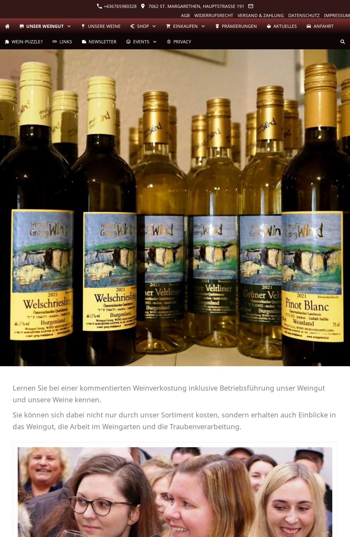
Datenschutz (304, 15)
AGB (185, 15)
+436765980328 (117, 6)
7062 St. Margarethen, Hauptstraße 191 (192, 6)
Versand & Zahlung (261, 15)
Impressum (337, 15)
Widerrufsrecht (213, 15)
